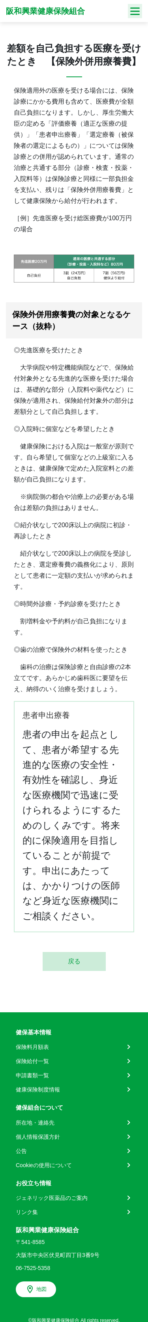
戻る (74, 961)
